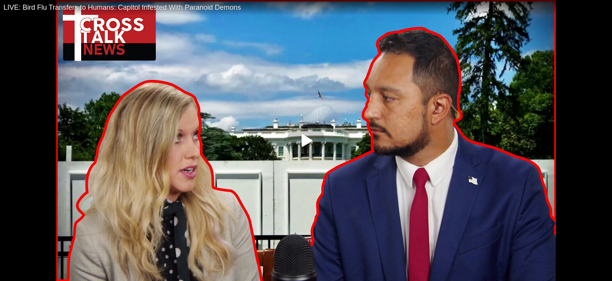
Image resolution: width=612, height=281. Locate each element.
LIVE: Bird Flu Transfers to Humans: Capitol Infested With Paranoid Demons (122, 7)
